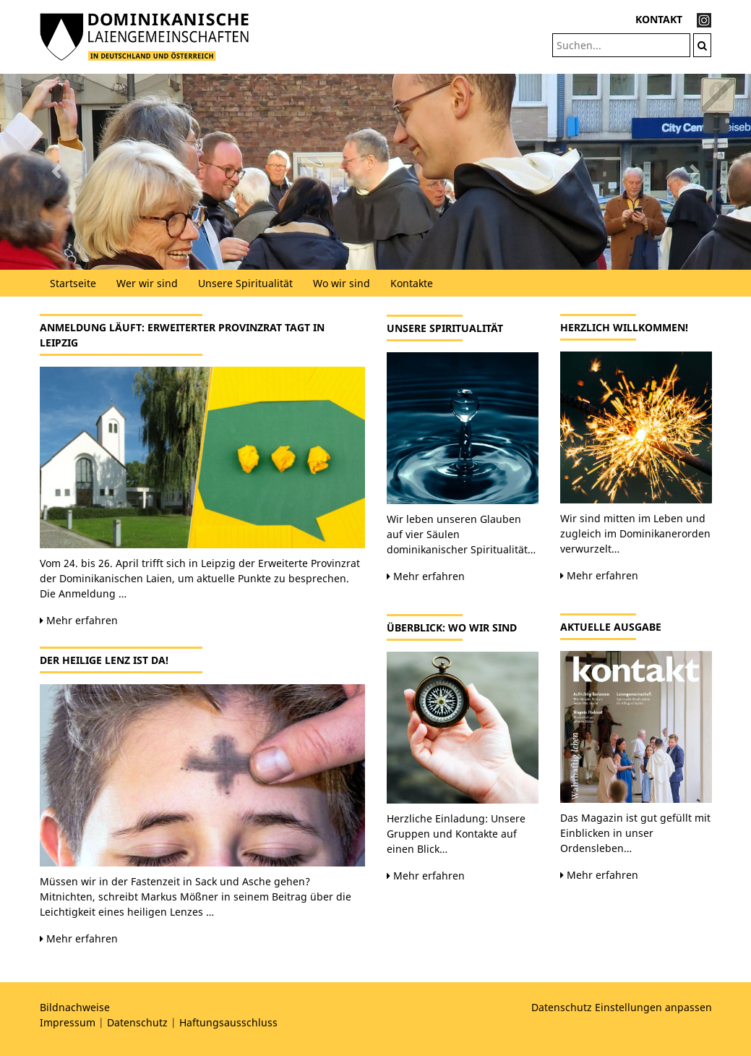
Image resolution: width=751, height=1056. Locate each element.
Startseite (73, 283)
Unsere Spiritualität (245, 283)
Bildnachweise (75, 1007)
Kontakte (411, 283)
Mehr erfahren (79, 620)
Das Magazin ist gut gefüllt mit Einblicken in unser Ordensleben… (635, 833)
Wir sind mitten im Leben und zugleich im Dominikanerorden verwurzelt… (635, 533)
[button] (56, 172)
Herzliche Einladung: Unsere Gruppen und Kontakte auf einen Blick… (456, 834)
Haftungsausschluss (228, 1022)
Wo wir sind (341, 283)
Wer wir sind (147, 283)
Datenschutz (137, 1022)
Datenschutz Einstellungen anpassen (621, 1007)
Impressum (67, 1022)
